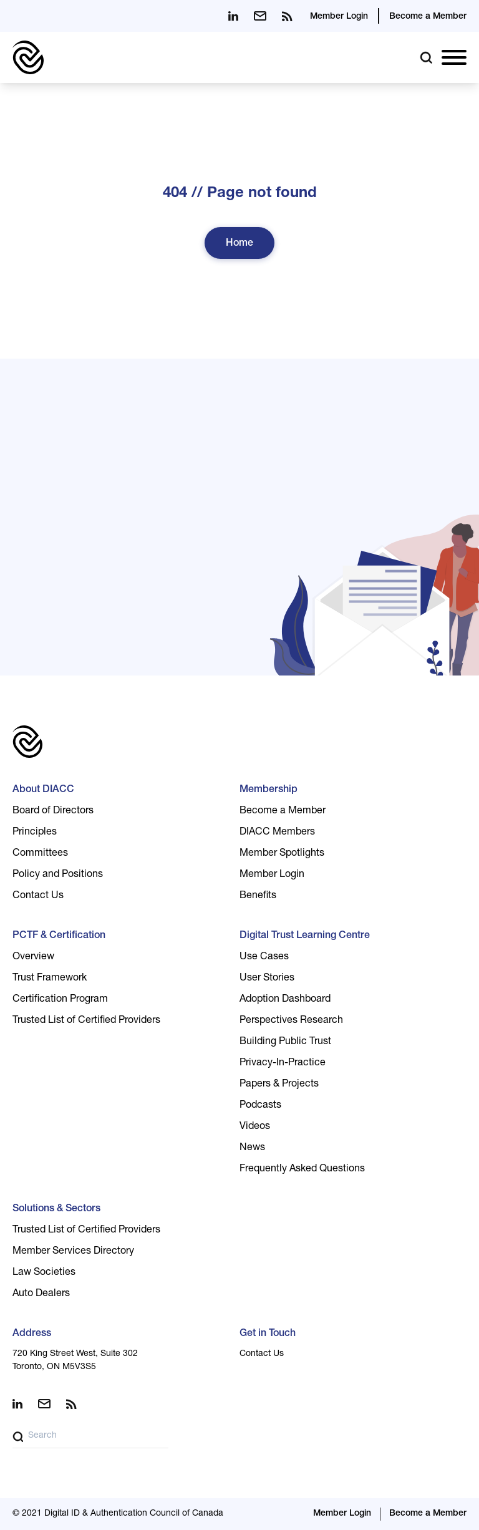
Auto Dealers (41, 1294)
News (252, 1148)
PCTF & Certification (58, 936)
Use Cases (264, 957)
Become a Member (428, 16)
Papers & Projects (279, 1085)
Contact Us (38, 896)
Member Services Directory (73, 1252)
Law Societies (43, 1273)
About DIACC (43, 790)
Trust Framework (49, 979)
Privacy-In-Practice (283, 1063)
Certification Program (60, 1000)
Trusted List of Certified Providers (86, 1021)
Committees (40, 854)
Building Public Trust (285, 1042)
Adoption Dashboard (285, 1000)
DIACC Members (277, 833)
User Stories (267, 979)
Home (239, 244)
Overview (33, 957)
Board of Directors (53, 811)
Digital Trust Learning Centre (305, 936)
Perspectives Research (291, 1021)
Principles (34, 833)
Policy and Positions (57, 875)
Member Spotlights (282, 854)
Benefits (258, 896)
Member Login (339, 16)
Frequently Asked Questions (302, 1169)
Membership (269, 790)
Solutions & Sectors (56, 1209)
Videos (255, 1127)
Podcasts (260, 1106)
